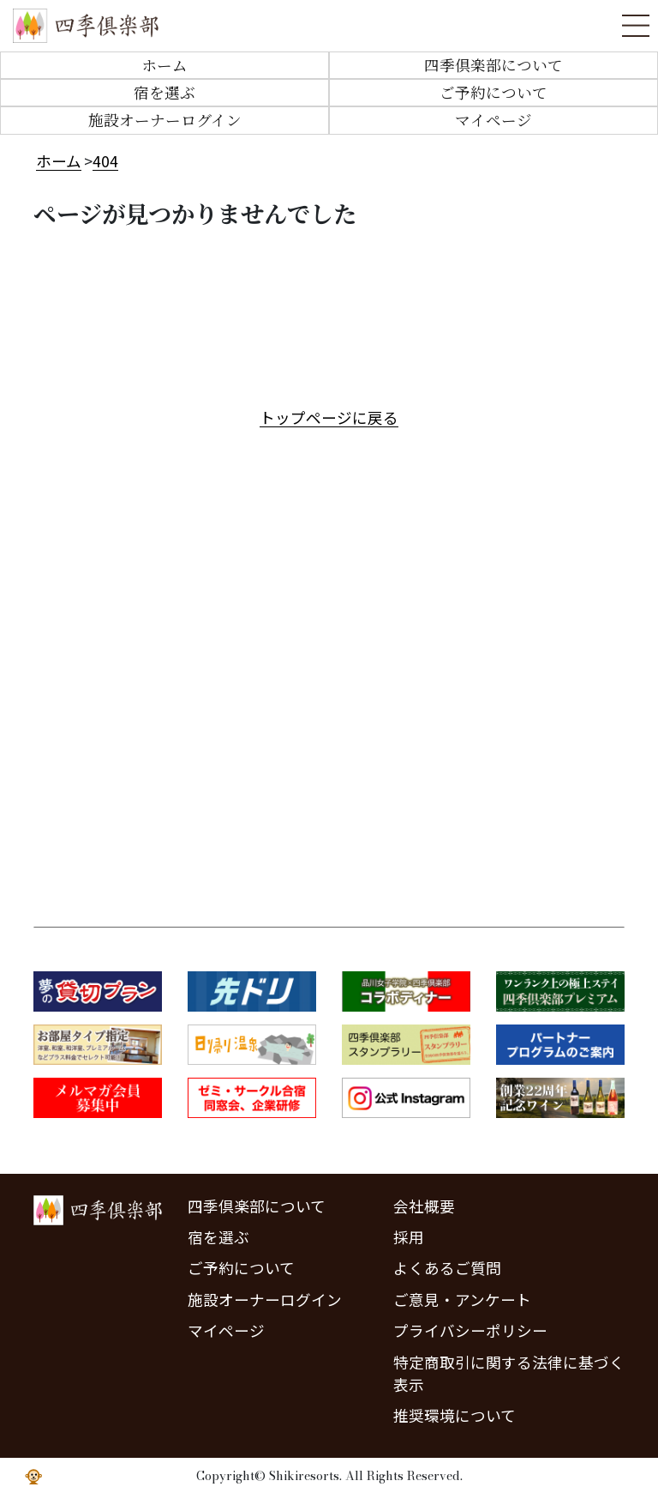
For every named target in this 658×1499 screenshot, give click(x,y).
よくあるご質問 (447, 1267)
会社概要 (424, 1206)
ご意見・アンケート (462, 1299)
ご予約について (493, 92)
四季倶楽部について (493, 65)
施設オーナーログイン (165, 119)
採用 (408, 1237)
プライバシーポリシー (470, 1330)
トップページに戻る (329, 417)
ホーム (164, 65)
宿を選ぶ (164, 92)
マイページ (493, 119)
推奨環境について (454, 1415)
